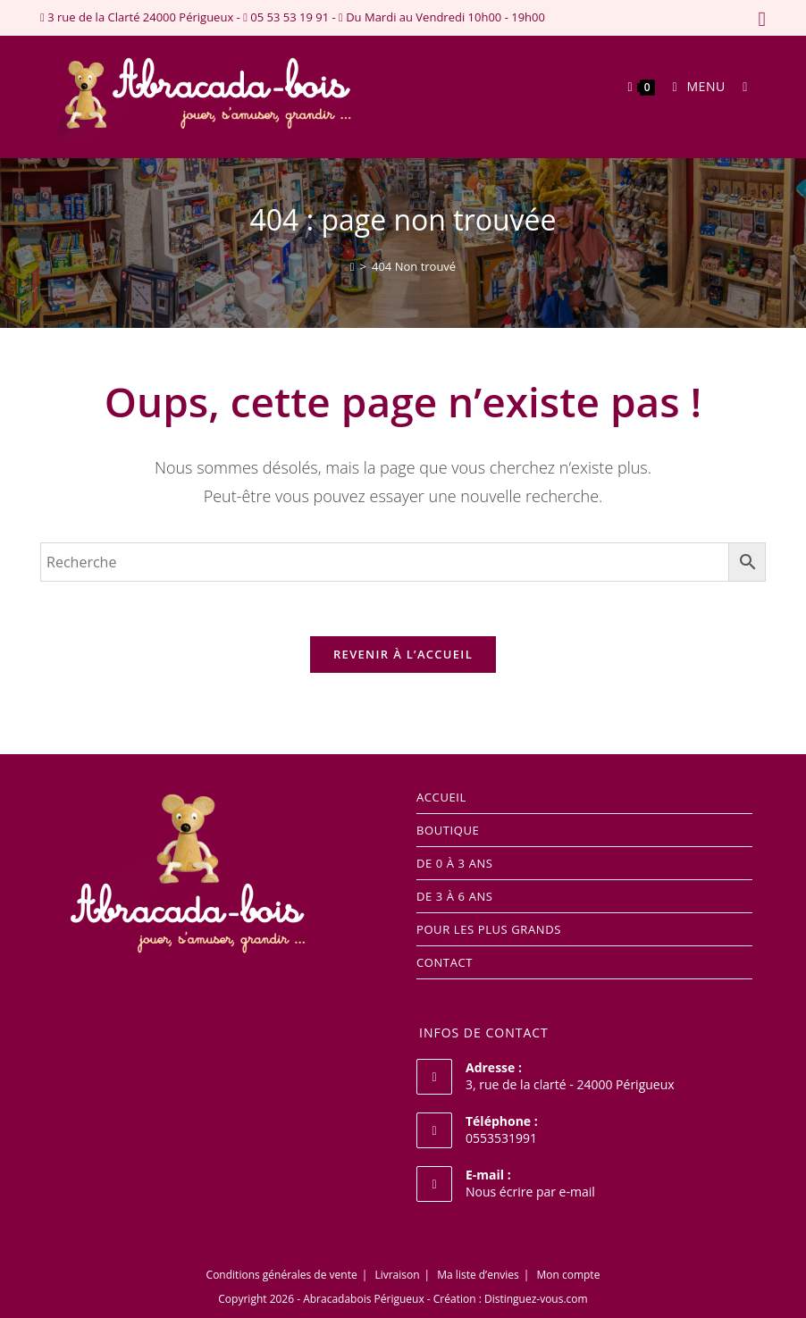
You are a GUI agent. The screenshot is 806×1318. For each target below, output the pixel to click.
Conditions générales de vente (281, 1274)
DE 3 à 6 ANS (454, 896)
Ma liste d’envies (477, 1274)
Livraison (396, 1274)
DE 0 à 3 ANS (454, 863)
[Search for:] (738, 86)
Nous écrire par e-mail (530, 1191)
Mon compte (568, 1274)
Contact (444, 962)
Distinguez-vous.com (536, 1298)
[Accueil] (352, 266)
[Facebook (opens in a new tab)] (758, 19)
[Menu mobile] (694, 86)
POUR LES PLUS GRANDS (488, 929)
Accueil (441, 797)
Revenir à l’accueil (403, 654)
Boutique (447, 830)
